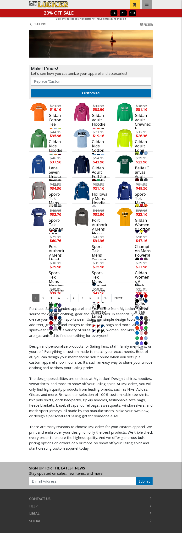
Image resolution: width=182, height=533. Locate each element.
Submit (144, 481)
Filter (146, 24)
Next (118, 298)
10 (106, 298)
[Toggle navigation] (147, 4)
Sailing (37, 24)
